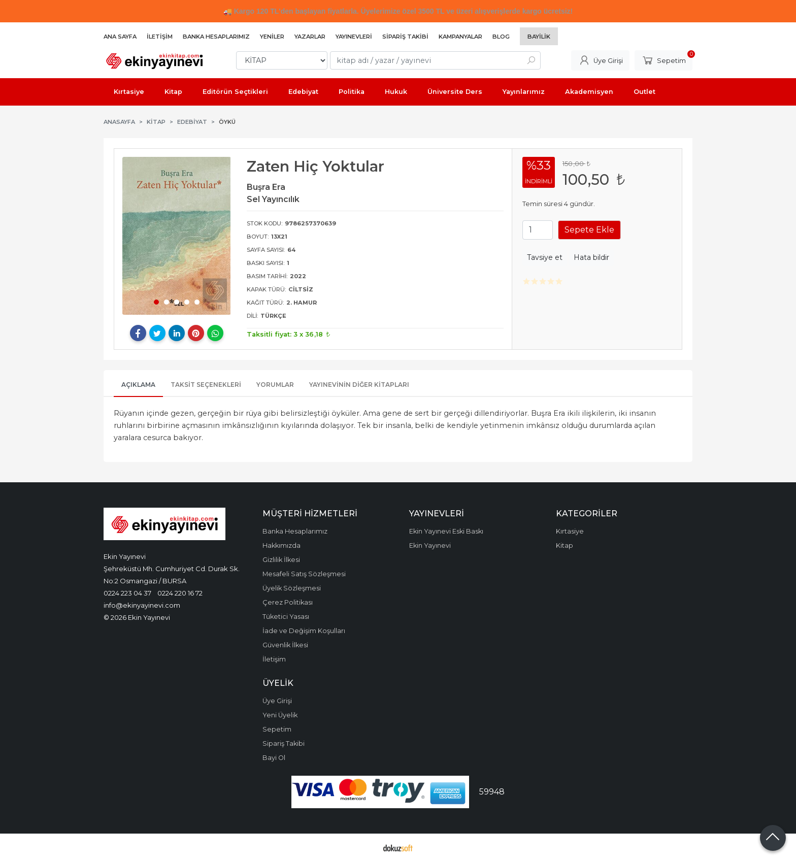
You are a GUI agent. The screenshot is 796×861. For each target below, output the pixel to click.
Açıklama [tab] (138, 384)
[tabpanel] (176, 236)
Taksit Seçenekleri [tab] (206, 384)
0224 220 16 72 (180, 593)
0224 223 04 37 (127, 593)
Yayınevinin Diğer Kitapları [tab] (359, 384)
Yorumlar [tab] (275, 384)
